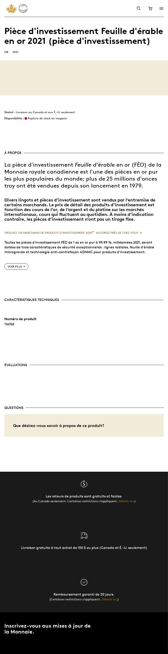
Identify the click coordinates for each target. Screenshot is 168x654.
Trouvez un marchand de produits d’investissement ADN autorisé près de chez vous (71, 232)
